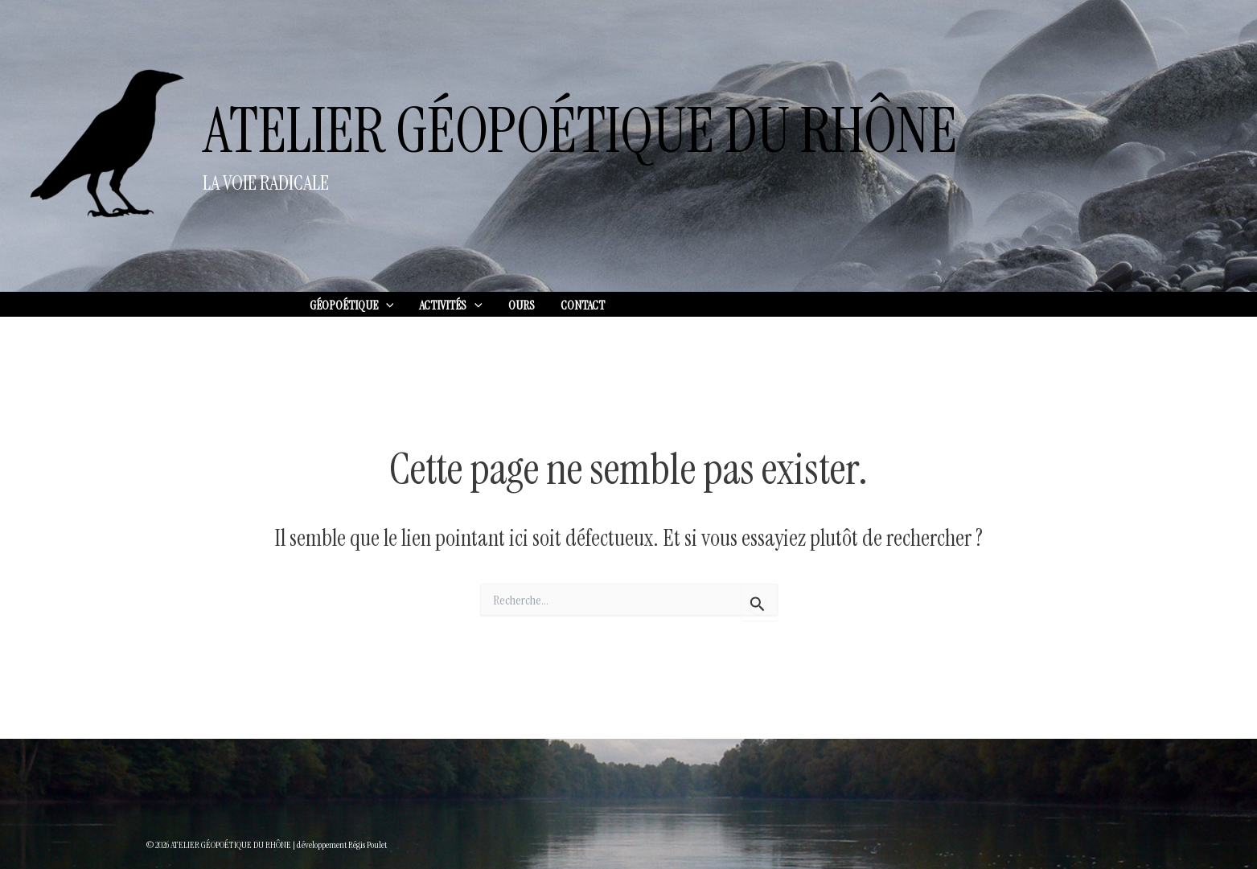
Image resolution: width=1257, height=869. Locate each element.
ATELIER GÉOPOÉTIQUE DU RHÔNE (580, 131)
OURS (521, 305)
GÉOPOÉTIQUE (352, 305)
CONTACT (583, 305)
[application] (386, 305)
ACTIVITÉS (451, 305)
